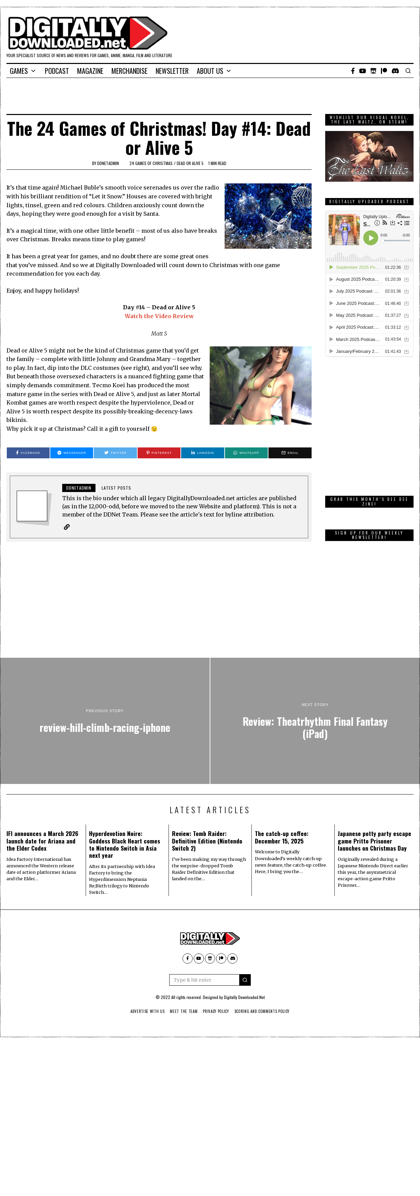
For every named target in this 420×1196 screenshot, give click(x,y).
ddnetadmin (108, 163)
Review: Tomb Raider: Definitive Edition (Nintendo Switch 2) (207, 840)
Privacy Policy (216, 1011)
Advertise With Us (145, 1011)
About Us (210, 71)
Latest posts (116, 488)
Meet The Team (182, 1011)
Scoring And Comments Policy (264, 1011)
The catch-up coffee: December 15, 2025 (282, 837)
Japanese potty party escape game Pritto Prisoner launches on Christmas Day (374, 840)
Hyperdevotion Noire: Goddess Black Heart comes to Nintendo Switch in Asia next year (124, 844)
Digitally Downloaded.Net (244, 997)
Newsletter (172, 71)
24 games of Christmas (151, 163)
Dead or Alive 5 (190, 163)
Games (19, 71)
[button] (245, 980)
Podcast (57, 71)
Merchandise (129, 71)
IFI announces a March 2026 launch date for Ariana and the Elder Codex (42, 840)
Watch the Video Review (159, 316)
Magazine (90, 71)
